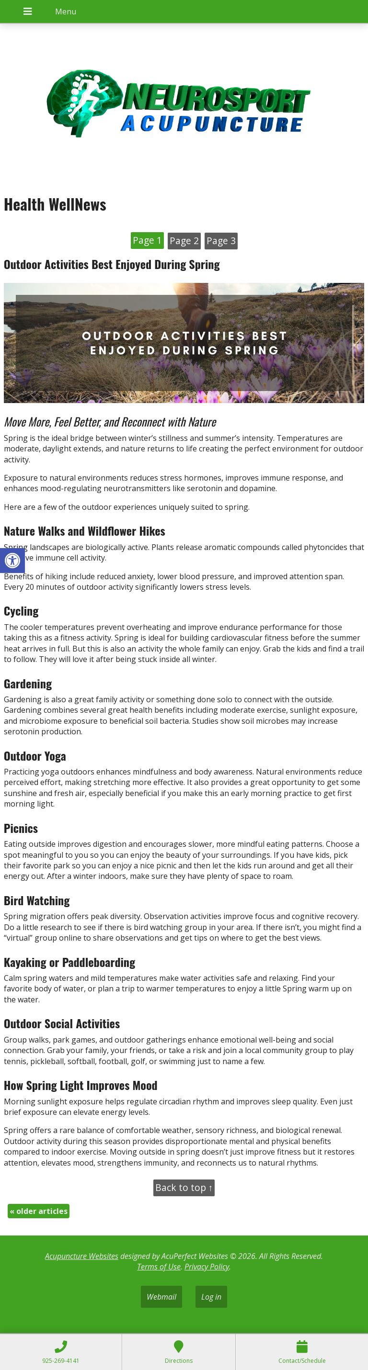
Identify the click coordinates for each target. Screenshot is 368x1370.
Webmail (161, 1296)
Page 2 (184, 240)
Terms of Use (159, 1266)
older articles (39, 1211)
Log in (211, 1296)
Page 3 (221, 240)
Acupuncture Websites (81, 1256)
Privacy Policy (206, 1266)
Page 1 (147, 240)
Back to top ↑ (184, 1187)
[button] (12, 560)
